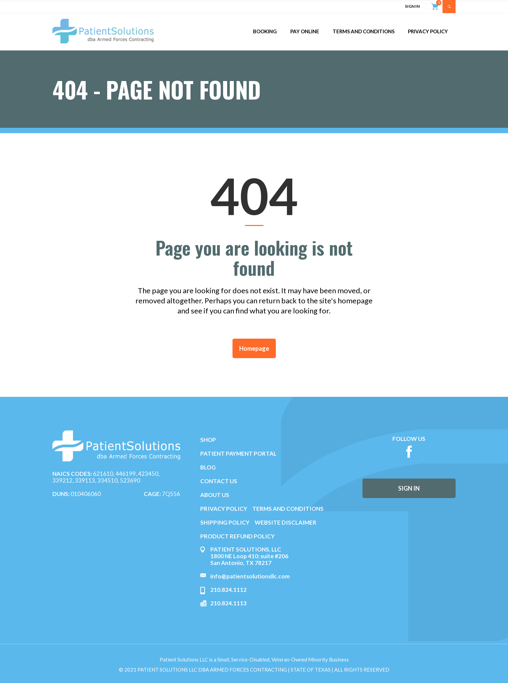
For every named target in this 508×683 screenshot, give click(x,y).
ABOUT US (214, 494)
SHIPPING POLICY (225, 522)
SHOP (208, 439)
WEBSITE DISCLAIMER (285, 522)
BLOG (208, 467)
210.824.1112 (228, 589)
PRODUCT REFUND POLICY (237, 536)
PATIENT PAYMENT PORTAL (238, 453)
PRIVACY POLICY (223, 508)
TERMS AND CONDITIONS (288, 508)
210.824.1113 (228, 603)
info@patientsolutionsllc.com (250, 576)
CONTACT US (218, 481)
